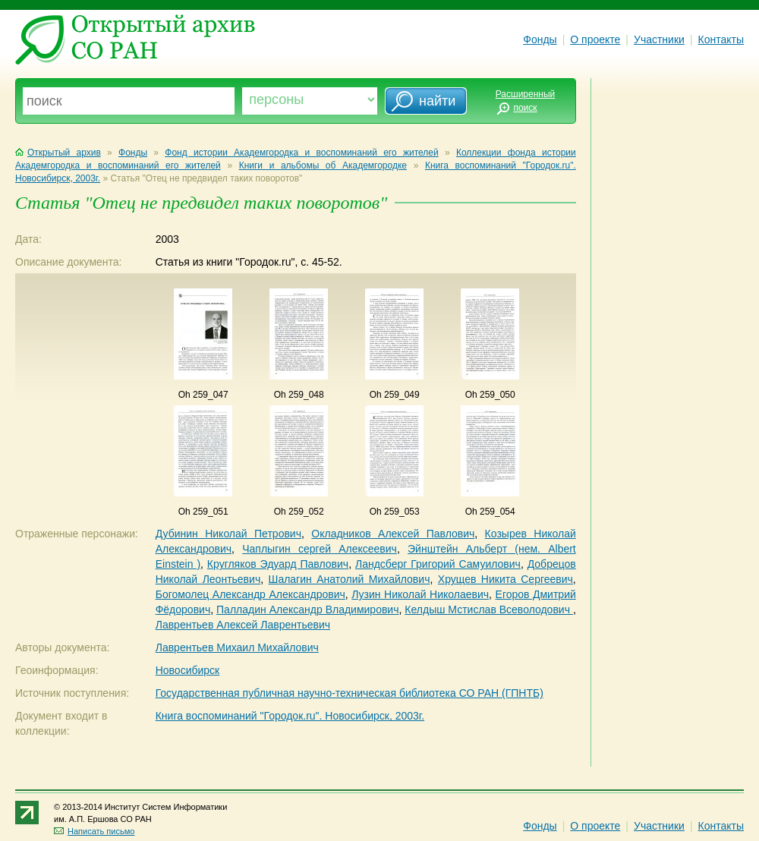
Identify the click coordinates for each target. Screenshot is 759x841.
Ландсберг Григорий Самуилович (438, 564)
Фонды (539, 39)
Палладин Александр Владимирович (307, 609)
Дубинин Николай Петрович (228, 534)
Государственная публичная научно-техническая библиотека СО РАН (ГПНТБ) (349, 693)
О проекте (595, 39)
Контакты (721, 39)
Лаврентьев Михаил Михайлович (237, 647)
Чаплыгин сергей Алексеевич (319, 549)
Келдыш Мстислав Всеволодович (489, 609)
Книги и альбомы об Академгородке (323, 165)
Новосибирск (188, 670)
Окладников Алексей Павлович (392, 534)
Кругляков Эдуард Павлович (277, 564)
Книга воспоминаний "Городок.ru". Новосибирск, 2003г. (290, 716)
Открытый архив (58, 152)
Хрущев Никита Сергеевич (505, 579)
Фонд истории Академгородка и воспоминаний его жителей (301, 152)
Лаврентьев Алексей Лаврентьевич (243, 625)
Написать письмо (94, 831)
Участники (659, 39)
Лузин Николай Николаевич (420, 594)
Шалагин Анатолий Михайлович (349, 579)
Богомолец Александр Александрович (250, 594)
